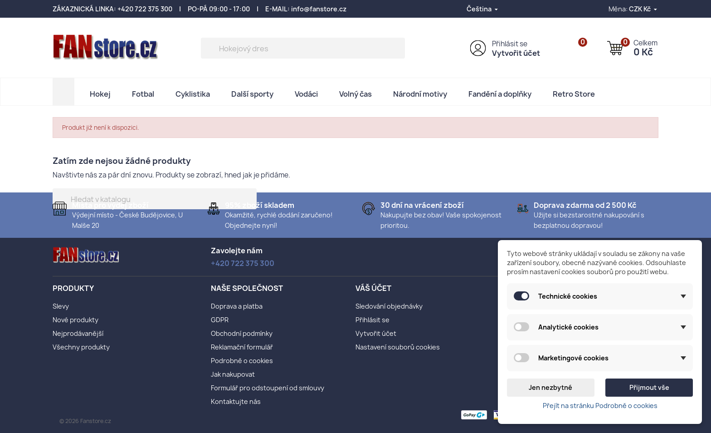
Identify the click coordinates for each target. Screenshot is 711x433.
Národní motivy (420, 94)
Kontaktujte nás (236, 401)
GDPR (220, 319)
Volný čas (355, 94)
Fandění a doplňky (499, 94)
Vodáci (306, 94)
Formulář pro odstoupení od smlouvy (267, 388)
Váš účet (373, 288)
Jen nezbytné (550, 387)
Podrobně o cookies (242, 360)
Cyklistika (192, 94)
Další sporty (252, 94)
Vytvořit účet (516, 53)
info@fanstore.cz (318, 9)
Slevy (61, 306)
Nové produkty (75, 319)
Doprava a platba (237, 306)
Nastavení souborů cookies (398, 347)
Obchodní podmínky (242, 333)
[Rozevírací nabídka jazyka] (483, 9)
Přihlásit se (509, 44)
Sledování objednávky (389, 306)
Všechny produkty (81, 347)
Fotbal (143, 94)
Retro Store (574, 94)
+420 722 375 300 (144, 9)
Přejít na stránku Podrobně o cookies (600, 405)
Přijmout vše (649, 387)
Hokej (100, 94)
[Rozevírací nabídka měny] (643, 9)
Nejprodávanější (78, 333)
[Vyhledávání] (303, 48)
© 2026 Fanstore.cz (85, 421)
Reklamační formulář (242, 347)
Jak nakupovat (233, 374)
